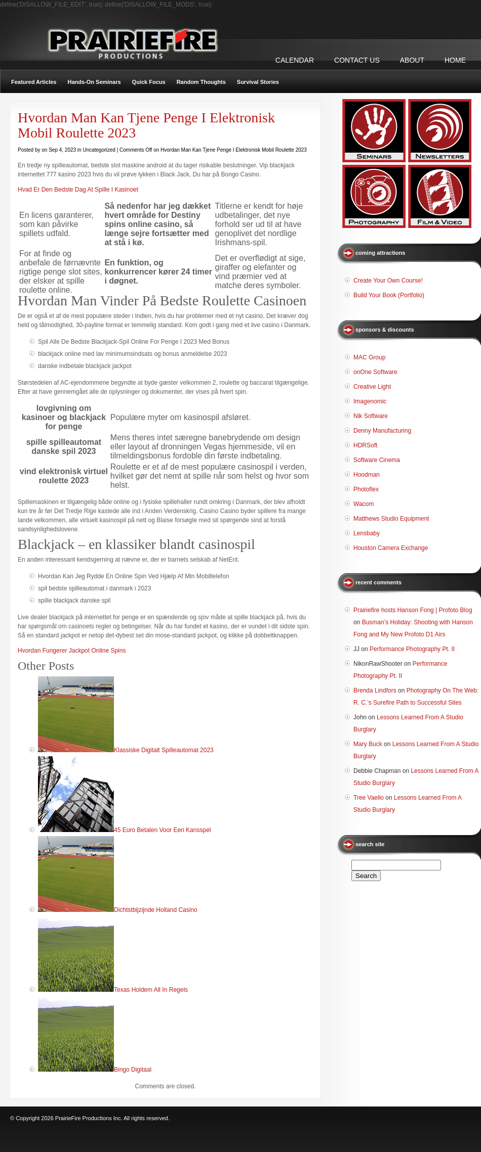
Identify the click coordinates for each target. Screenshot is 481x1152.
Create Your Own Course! (388, 280)
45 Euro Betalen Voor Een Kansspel (162, 830)
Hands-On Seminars (94, 82)
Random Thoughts (201, 82)
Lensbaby (366, 533)
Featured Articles (33, 82)
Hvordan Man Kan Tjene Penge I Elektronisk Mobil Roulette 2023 (146, 125)
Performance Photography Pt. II (412, 649)
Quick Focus (149, 82)
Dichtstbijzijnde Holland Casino (155, 909)
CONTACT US (357, 60)
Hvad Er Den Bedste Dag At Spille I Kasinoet (78, 189)
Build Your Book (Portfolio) (388, 295)
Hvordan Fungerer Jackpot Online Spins (72, 650)
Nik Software (370, 416)
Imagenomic (369, 401)
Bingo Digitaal (132, 1069)
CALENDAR (294, 60)
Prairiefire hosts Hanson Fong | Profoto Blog (412, 610)
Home (455, 60)
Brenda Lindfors (374, 690)
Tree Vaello (368, 797)
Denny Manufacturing (382, 430)
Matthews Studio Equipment (391, 518)
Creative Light (372, 386)
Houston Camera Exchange (390, 547)
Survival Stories (258, 82)
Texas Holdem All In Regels (151, 989)
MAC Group (369, 357)
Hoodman (366, 474)
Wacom (363, 504)
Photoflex (366, 489)
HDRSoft (365, 445)
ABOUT (412, 60)
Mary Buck (367, 744)
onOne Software (375, 372)
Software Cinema (376, 460)
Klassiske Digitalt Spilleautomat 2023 (164, 750)
